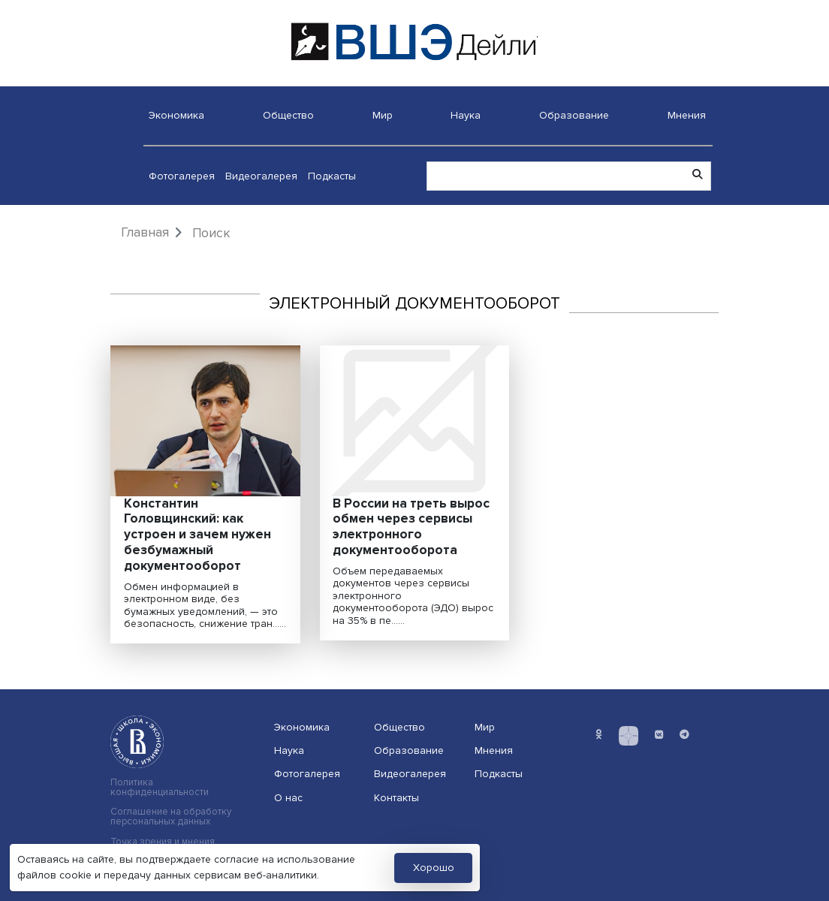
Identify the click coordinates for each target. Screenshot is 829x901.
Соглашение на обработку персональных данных (170, 817)
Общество (288, 115)
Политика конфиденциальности (159, 787)
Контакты (396, 797)
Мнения (687, 115)
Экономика (176, 115)
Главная (145, 232)
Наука (466, 115)
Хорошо (433, 867)
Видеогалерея (261, 176)
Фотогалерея (182, 176)
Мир (382, 115)
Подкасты (332, 176)
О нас (288, 797)
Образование (574, 115)
